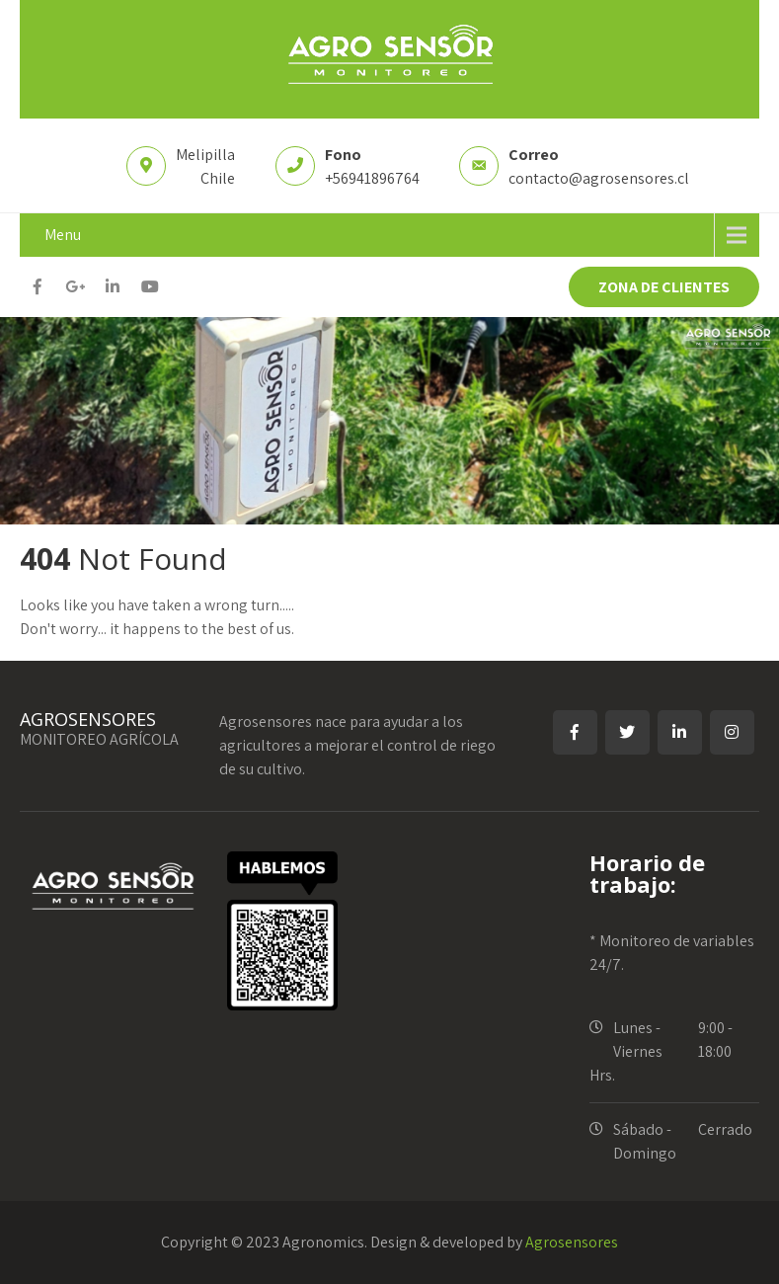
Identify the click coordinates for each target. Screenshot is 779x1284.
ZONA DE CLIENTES (664, 287)
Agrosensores (571, 1242)
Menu (62, 234)
